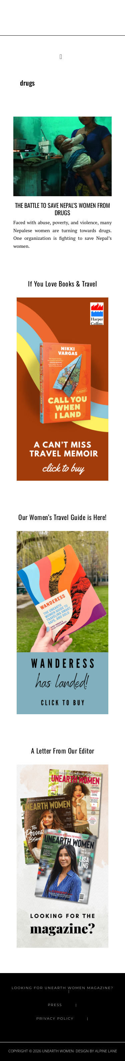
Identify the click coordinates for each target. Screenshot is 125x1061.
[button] (62, 57)
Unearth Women (63, 14)
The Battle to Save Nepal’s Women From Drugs (62, 208)
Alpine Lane (106, 1050)
